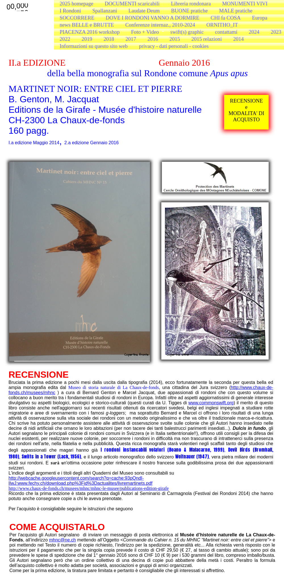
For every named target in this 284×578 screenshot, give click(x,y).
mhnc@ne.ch (62, 539)
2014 (238, 39)
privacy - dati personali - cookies (173, 46)
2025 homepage (76, 4)
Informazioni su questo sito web (94, 46)
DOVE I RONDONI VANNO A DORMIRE (152, 18)
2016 (152, 39)
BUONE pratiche (189, 11)
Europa (260, 18)
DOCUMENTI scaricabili (132, 4)
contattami (226, 32)
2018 (109, 39)
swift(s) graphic (187, 32)
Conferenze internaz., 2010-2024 (160, 25)
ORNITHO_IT (222, 25)
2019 (87, 39)
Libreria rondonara (191, 4)
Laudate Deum (144, 11)
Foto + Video (145, 32)
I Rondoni (70, 11)
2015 (175, 39)
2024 (254, 32)
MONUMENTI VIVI (245, 4)
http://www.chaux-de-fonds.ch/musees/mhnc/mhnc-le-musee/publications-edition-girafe (89, 488)
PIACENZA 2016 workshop (90, 32)
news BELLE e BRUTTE (87, 25)
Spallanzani (104, 11)
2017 (131, 39)
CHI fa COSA (226, 18)
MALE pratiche (236, 11)
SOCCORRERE (77, 18)
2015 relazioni (206, 39)
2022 (65, 39)
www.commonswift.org (210, 402)
